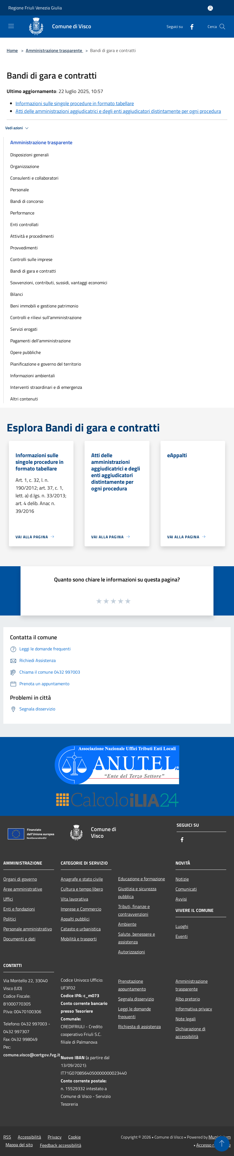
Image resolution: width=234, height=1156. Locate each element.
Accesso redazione (213, 1145)
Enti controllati (24, 224)
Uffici (8, 899)
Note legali (185, 1018)
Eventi (181, 936)
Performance (22, 213)
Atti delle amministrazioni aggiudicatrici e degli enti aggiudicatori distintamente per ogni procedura (118, 111)
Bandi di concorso (26, 201)
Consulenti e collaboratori (34, 178)
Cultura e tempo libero (82, 889)
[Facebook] (189, 26)
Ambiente (127, 924)
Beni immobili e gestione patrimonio (44, 305)
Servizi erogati (23, 329)
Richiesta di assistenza (139, 1026)
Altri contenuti (24, 398)
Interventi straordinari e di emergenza (46, 387)
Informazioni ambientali (32, 375)
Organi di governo (20, 879)
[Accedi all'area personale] (210, 8)
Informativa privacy (193, 1008)
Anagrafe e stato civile (82, 879)
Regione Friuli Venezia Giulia (35, 7)
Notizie (182, 879)
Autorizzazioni (131, 951)
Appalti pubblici (75, 919)
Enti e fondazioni (19, 909)
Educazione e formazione (141, 878)
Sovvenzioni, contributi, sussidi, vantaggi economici (58, 282)
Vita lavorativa (74, 899)
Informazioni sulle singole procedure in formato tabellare (75, 103)
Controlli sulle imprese (31, 259)
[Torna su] (222, 1144)
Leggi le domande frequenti (134, 1012)
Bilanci (16, 294)
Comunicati (186, 889)
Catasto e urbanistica (81, 928)
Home (12, 50)
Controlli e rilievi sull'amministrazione (46, 317)
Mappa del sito (19, 1144)
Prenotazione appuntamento (132, 985)
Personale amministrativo (27, 928)
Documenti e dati (19, 938)
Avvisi (181, 899)
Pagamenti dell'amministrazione (40, 340)
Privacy (55, 1137)
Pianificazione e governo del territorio (45, 364)
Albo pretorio (187, 998)
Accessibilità (29, 1137)
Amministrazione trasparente (54, 50)
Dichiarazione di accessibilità (190, 1032)
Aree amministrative (22, 889)
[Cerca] (222, 26)
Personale (19, 189)
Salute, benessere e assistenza (136, 938)
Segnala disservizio (136, 998)
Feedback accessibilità (60, 1145)
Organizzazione (24, 166)
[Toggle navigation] (11, 26)
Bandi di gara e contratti (33, 271)
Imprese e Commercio (81, 909)
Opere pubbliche (25, 352)
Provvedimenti (24, 247)
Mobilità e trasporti (79, 938)
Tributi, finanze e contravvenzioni (134, 910)
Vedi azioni (17, 128)
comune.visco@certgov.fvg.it (31, 1054)
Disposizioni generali (29, 154)
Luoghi (181, 926)
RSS (7, 1137)
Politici (9, 919)
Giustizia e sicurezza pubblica (137, 892)
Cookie (74, 1137)
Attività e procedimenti (32, 236)
